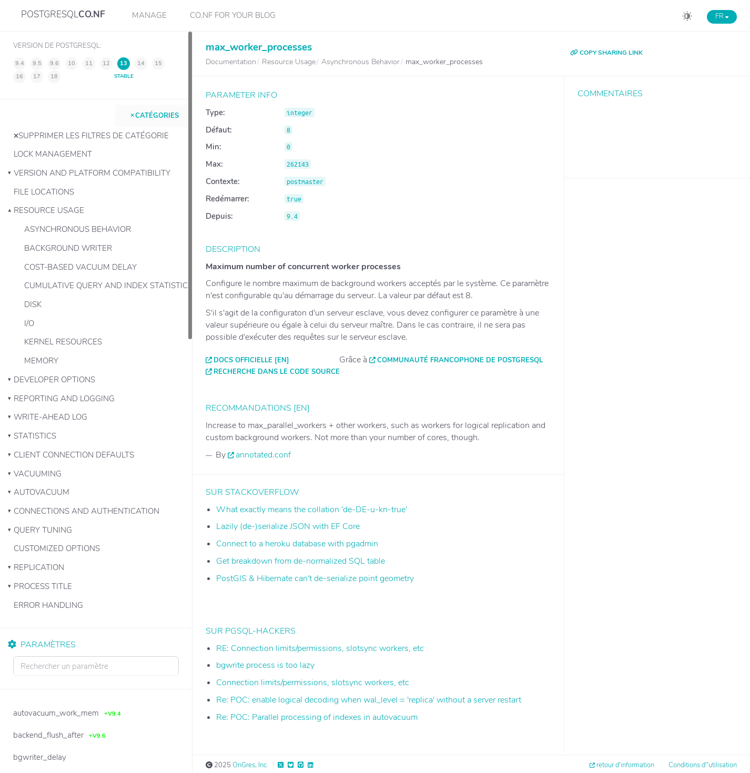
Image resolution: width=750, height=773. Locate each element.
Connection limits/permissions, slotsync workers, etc (312, 682)
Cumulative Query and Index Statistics (107, 285)
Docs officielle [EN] (251, 360)
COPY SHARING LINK (606, 52)
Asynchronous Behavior (77, 229)
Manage (149, 15)
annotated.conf (263, 455)
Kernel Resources (63, 342)
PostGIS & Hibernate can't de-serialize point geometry (315, 578)
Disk (33, 304)
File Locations (44, 192)
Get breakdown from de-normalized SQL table (300, 561)
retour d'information (625, 765)
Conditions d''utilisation (702, 765)
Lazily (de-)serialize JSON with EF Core (288, 526)
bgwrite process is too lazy (265, 665)
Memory (41, 360)
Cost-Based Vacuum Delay (80, 267)
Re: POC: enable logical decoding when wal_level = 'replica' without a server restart (368, 700)
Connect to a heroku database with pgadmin (297, 544)
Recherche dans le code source (277, 372)
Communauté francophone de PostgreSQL (460, 360)
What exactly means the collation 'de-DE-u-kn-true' (311, 509)
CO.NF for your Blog (233, 15)
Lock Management (53, 154)
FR (721, 16)
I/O (29, 323)
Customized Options (57, 548)
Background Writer (68, 248)
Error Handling (48, 605)
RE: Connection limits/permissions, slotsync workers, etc (320, 648)
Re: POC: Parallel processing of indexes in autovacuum (317, 717)
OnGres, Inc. (250, 765)
